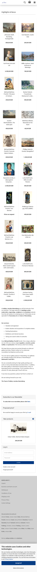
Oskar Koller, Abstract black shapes (18, 437)
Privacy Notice (9, 559)
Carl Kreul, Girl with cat (9, 64)
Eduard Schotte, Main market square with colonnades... (9, 266)
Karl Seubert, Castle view (28, 36)
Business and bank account (9, 486)
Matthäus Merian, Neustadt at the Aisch (27, 122)
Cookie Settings (5, 503)
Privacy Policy (5, 500)
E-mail (29, 412)
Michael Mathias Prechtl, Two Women (9, 208)
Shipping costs (5, 496)
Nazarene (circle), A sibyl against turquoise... (9, 180)
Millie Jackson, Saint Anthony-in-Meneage (28, 65)
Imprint (3, 483)
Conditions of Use (6, 493)
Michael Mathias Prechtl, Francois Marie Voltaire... (9, 151)
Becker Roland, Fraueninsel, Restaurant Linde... (28, 94)
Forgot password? (8, 469)
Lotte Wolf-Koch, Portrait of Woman (27, 265)
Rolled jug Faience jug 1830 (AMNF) (27, 207)
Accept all (18, 563)
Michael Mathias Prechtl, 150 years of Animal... (9, 94)
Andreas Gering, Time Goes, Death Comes (27, 294)
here (29, 401)
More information (18, 568)
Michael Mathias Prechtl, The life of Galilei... (9, 294)
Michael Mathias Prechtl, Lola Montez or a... (9, 237)
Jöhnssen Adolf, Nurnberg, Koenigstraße (9, 37)
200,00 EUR (18, 440)
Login (18, 462)
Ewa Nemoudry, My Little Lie (28, 236)
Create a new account (9, 467)
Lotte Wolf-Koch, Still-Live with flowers (28, 180)
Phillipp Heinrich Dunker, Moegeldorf (28, 150)
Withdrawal (4, 490)
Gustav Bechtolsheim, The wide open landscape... (9, 123)
